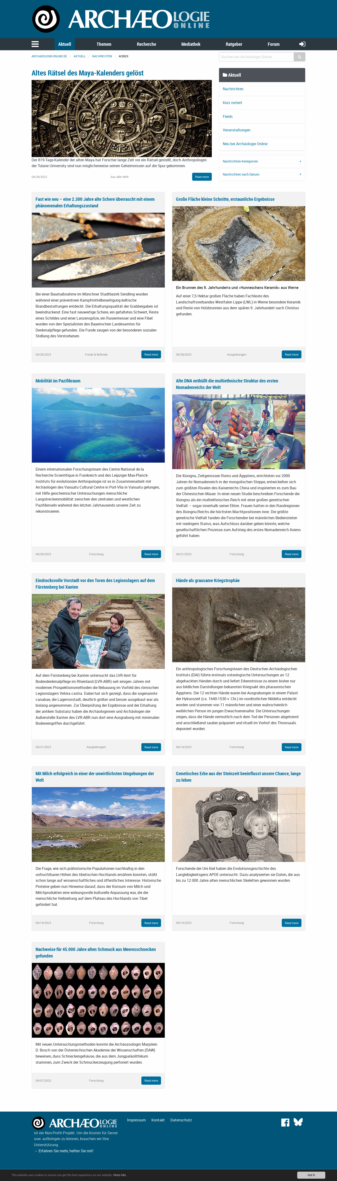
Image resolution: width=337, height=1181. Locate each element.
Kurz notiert (232, 102)
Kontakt (158, 1120)
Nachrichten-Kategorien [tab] (240, 161)
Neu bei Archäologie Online (245, 143)
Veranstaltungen (236, 130)
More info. (122, 1175)
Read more (202, 177)
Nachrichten (102, 56)
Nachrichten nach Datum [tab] (241, 174)
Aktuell (64, 44)
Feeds (228, 116)
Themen (104, 44)
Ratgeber (234, 44)
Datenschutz (181, 1120)
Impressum (136, 1120)
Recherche (146, 44)
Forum (274, 44)
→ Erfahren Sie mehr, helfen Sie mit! (63, 1150)
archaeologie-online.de (49, 56)
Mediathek (190, 44)
